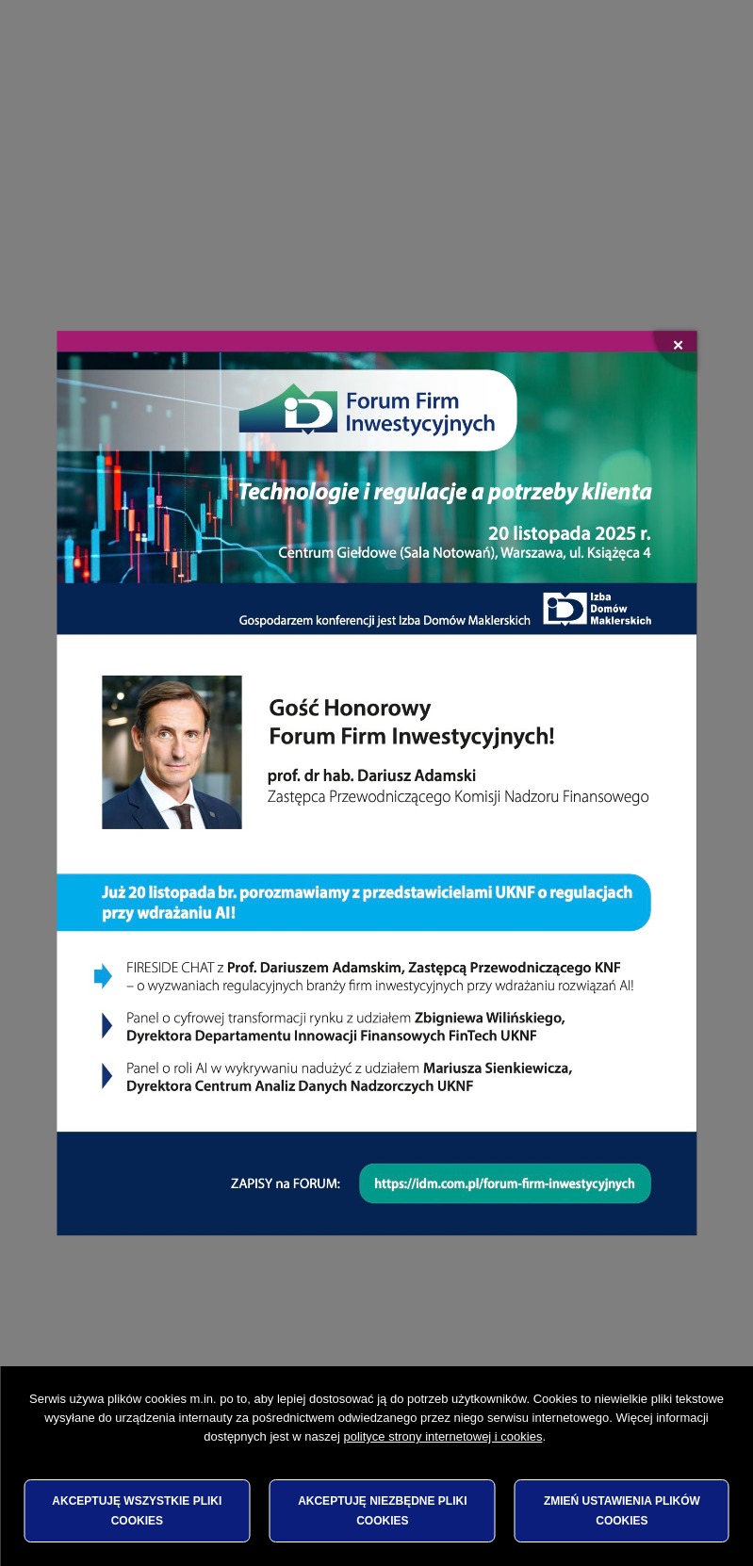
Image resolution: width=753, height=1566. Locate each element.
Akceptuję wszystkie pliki (136, 1510)
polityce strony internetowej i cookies (442, 1436)
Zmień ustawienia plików (622, 1510)
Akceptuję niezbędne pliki (382, 1510)
